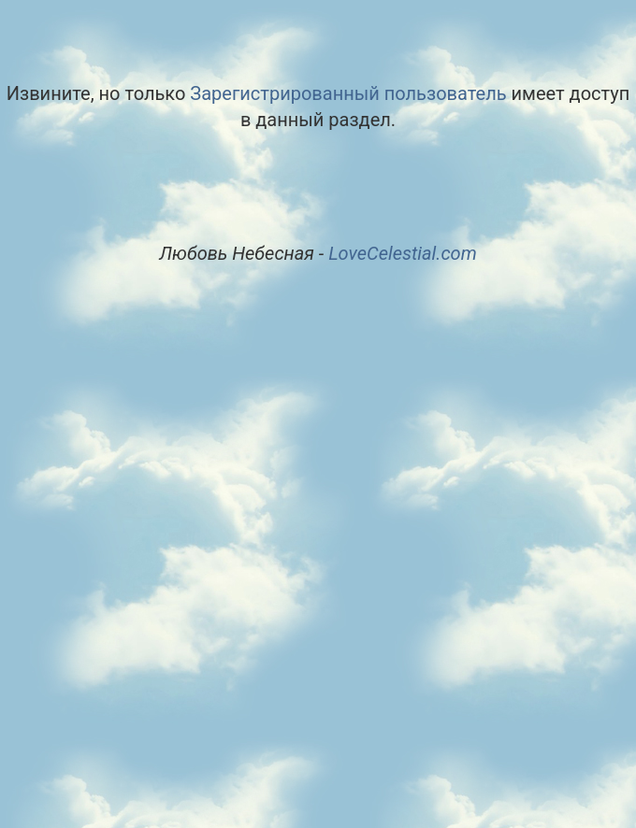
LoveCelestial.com (402, 253)
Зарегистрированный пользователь (348, 93)
